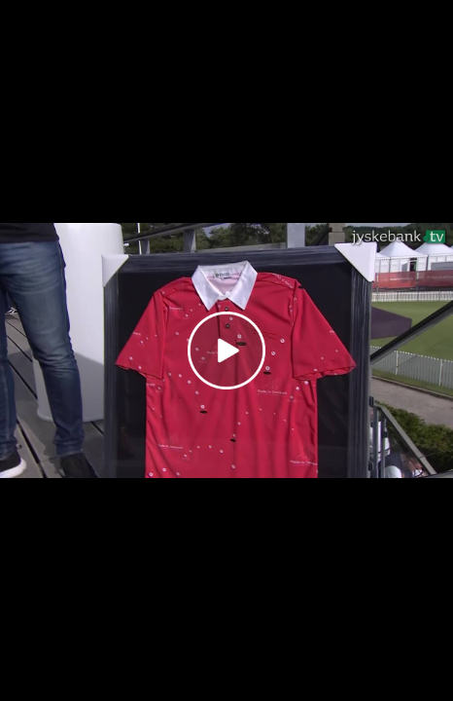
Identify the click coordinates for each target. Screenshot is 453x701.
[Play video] (226, 350)
